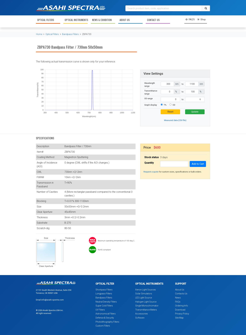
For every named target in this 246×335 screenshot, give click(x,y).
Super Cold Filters (104, 305)
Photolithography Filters (107, 322)
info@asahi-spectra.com (52, 300)
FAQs (177, 301)
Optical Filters (45, 20)
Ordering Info (181, 305)
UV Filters (100, 309)
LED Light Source (143, 297)
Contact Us (153, 20)
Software (139, 317)
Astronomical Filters (106, 313)
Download (180, 309)
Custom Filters (103, 325)
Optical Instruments (76, 20)
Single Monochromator (146, 305)
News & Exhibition (102, 20)
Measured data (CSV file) (175, 120)
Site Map (179, 317)
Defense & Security (105, 317)
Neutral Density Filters (106, 301)
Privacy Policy (182, 313)
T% (165, 105)
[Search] (163, 8)
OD (174, 105)
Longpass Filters (104, 293)
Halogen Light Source (145, 301)
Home (39, 34)
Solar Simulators (143, 293)
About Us (125, 20)
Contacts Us (181, 293)
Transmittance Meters (146, 309)
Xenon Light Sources (145, 289)
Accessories (141, 313)
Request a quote (151, 172)
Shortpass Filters (104, 289)
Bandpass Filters (70, 34)
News (178, 297)
